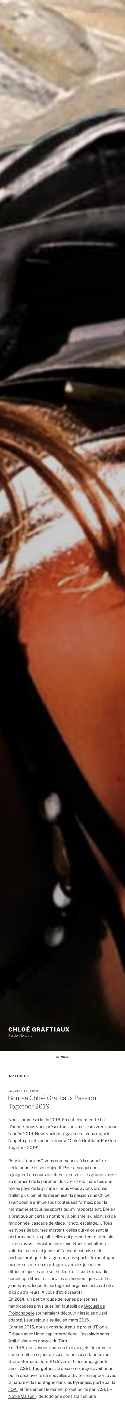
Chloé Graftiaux (39, 1029)
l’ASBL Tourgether (37, 1368)
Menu (62, 1057)
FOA (13, 1389)
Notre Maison (22, 1396)
